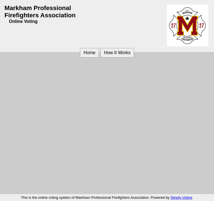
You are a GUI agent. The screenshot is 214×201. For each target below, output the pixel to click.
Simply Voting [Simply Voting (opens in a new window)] (181, 197)
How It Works (117, 52)
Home (90, 52)
